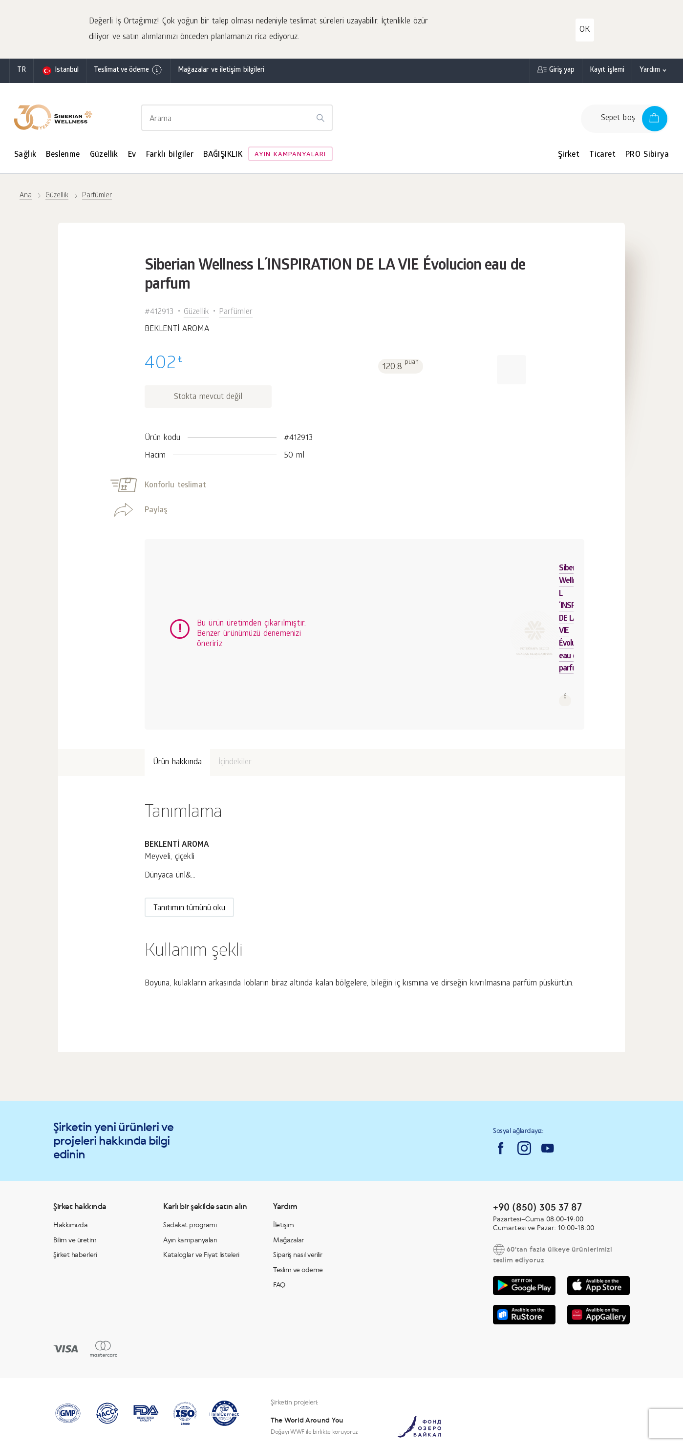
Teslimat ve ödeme (128, 70)
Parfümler (236, 312)
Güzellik (104, 155)
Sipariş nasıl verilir (297, 1192)
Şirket (568, 155)
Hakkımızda (70, 1162)
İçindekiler (235, 700)
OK (584, 30)
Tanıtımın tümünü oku (189, 846)
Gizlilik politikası (514, 1429)
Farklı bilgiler (170, 155)
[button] (511, 369)
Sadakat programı (189, 1162)
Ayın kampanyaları (290, 155)
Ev (132, 155)
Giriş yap (562, 70)
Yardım (650, 70)
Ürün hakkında (177, 700)
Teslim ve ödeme (298, 1207)
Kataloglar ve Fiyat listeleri (201, 1192)
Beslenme (63, 155)
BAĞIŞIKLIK (222, 155)
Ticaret (602, 155)
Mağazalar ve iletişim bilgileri (221, 70)
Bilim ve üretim (75, 1177)
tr (21, 70)
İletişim (283, 1162)
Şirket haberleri (75, 1192)
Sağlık (25, 155)
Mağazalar (288, 1177)
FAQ (279, 1222)
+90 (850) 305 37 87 (537, 1144)
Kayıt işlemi (607, 70)
